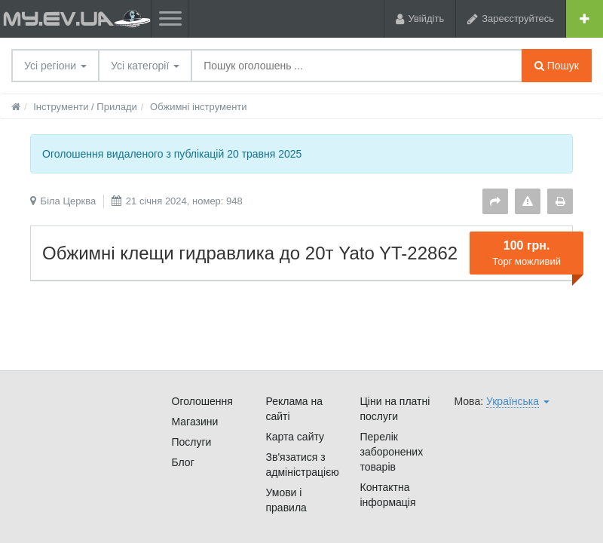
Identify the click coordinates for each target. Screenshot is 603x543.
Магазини (195, 422)
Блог (183, 462)
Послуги (192, 442)
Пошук (556, 66)
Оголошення (202, 401)
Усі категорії (145, 66)
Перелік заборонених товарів (392, 452)
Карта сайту (295, 437)
